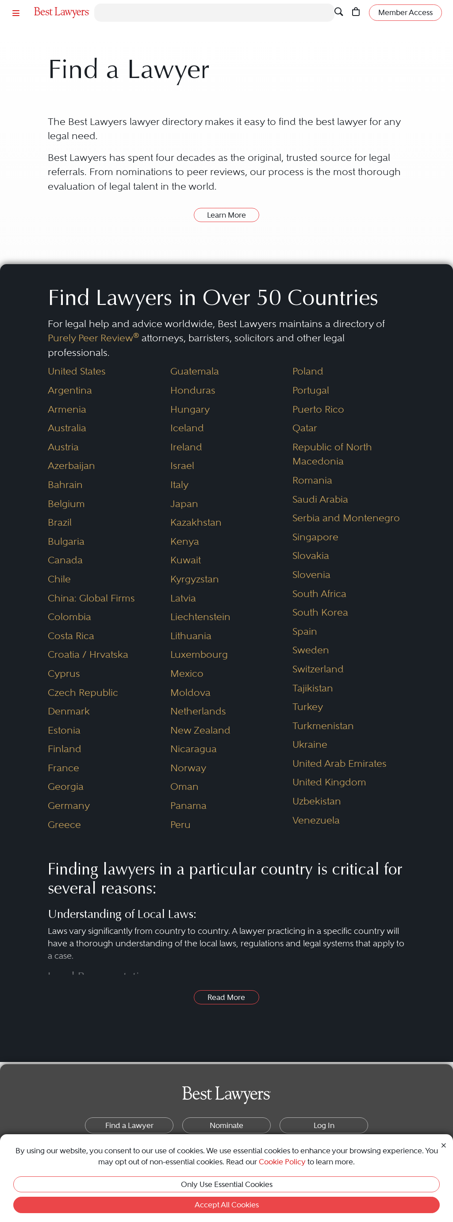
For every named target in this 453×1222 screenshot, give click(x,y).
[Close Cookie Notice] (443, 1144)
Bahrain (65, 484)
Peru (180, 824)
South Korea (320, 612)
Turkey (307, 706)
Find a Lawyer (129, 1125)
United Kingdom (329, 782)
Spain (304, 631)
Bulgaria (66, 541)
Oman (184, 786)
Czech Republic (83, 692)
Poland (307, 371)
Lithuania (190, 635)
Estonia (64, 730)
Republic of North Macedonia (332, 454)
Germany (69, 805)
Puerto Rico (318, 409)
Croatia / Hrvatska (88, 654)
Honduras (192, 390)
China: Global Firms (91, 598)
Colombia (69, 616)
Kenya (184, 541)
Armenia (67, 409)
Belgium (66, 503)
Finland (64, 748)
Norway (188, 767)
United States (77, 371)
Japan (184, 503)
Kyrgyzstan (194, 579)
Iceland (187, 427)
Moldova (190, 692)
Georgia (66, 786)
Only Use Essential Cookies (227, 1184)
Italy (179, 484)
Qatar (304, 427)
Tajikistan (312, 688)
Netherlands (198, 711)
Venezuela (316, 820)
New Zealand (200, 730)
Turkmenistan (323, 725)
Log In (324, 1125)
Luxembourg (199, 654)
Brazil (60, 522)
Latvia (183, 598)
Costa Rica (71, 635)
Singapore (315, 537)
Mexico (186, 673)
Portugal (310, 390)
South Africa (319, 593)
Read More (226, 997)
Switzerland (318, 669)
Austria (63, 447)
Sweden (310, 650)
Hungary (190, 409)
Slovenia (311, 574)
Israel (182, 465)
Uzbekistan (316, 801)
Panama (188, 805)
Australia (67, 427)
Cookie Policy (282, 1161)
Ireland (186, 447)
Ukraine (309, 744)
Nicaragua (193, 748)
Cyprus (64, 673)
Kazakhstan (196, 522)
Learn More (226, 215)
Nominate (226, 1125)
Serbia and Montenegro (346, 517)
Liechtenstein (200, 616)
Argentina (70, 390)
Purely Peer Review (93, 338)
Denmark (69, 711)
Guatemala (194, 371)
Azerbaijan (71, 465)
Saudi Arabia (320, 499)
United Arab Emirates (339, 763)
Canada (65, 560)
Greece (64, 824)
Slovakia (310, 555)
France (63, 767)
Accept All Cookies (227, 1204)
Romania (312, 480)
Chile (59, 579)
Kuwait (185, 560)
